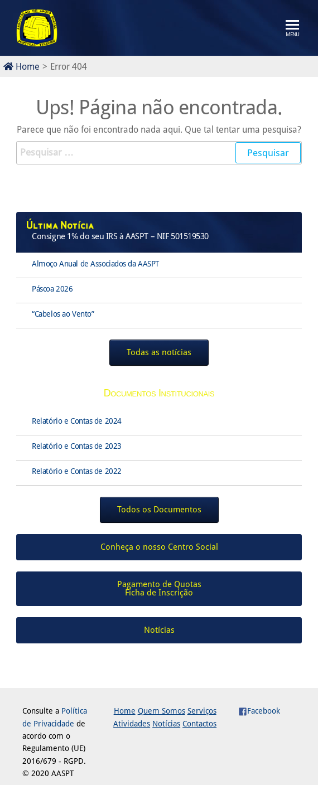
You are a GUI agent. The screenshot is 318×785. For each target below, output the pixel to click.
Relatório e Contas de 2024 (77, 420)
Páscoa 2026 (52, 288)
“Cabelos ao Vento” (63, 313)
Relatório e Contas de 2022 (77, 471)
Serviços (201, 710)
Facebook (259, 710)
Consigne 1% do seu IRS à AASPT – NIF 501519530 (120, 236)
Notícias (166, 723)
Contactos (199, 723)
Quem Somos (161, 710)
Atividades (131, 723)
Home (21, 66)
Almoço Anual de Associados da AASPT (95, 263)
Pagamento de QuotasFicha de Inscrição (159, 588)
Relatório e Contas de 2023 (77, 446)
